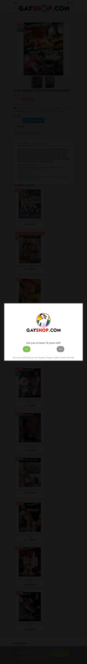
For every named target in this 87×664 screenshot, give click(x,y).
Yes (26, 349)
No (60, 349)
